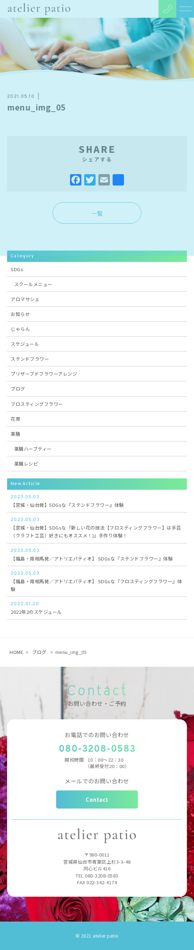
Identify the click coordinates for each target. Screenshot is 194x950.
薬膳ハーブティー (33, 448)
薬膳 (15, 433)
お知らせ (20, 314)
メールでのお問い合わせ (97, 781)
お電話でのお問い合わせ (97, 734)
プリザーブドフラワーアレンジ (44, 373)
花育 (15, 418)
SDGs (17, 269)
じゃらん (20, 329)
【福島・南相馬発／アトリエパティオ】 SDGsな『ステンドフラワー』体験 (97, 554)
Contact (97, 799)
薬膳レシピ (26, 463)
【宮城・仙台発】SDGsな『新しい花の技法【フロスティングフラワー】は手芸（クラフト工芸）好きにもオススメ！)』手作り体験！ (97, 527)
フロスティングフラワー (37, 404)
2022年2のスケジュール (97, 607)
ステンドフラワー (30, 358)
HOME (16, 652)
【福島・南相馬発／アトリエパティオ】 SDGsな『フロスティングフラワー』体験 (97, 581)
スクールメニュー (33, 284)
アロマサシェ (25, 299)
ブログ (18, 388)
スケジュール (25, 343)
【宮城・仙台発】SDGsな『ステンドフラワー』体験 (97, 500)
